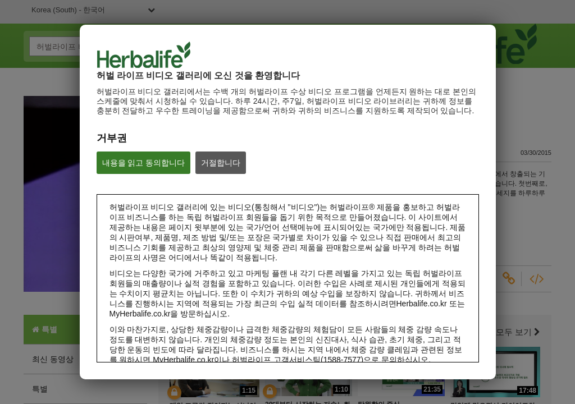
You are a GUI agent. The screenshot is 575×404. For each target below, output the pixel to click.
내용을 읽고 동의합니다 (143, 162)
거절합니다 (220, 162)
